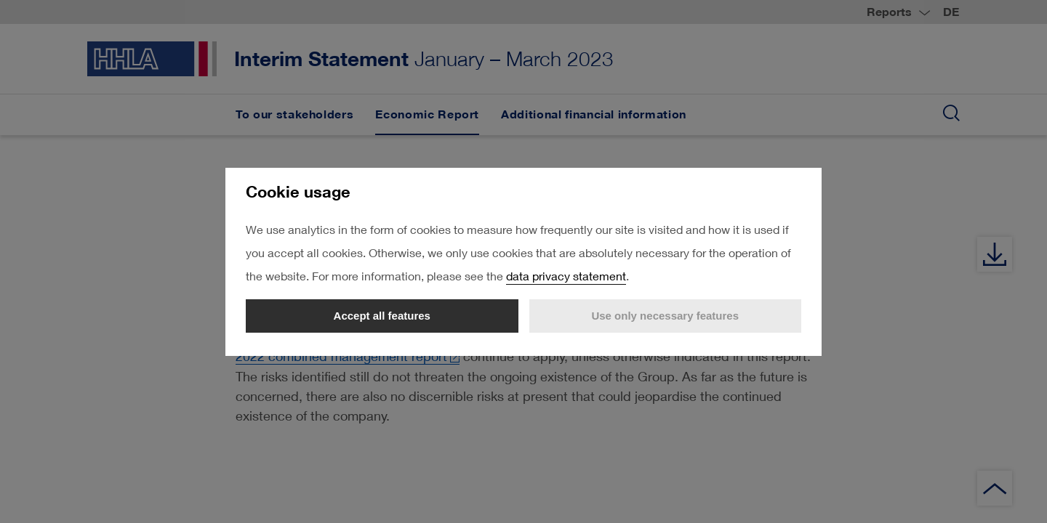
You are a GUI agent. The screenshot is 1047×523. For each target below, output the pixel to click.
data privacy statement (566, 276)
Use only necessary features (665, 315)
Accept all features (382, 315)
